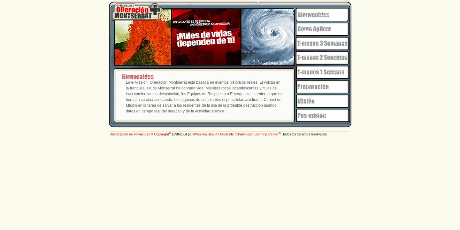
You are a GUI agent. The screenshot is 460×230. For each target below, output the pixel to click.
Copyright (161, 134)
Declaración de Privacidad (130, 134)
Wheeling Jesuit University (214, 134)
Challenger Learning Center (257, 134)
